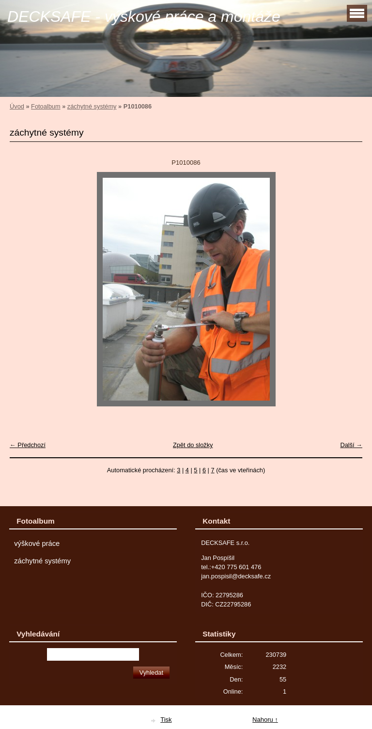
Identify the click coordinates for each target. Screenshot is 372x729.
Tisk (165, 719)
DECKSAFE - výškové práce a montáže (143, 16)
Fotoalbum (45, 106)
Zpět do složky (193, 445)
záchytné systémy (92, 106)
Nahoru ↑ (265, 719)
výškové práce (37, 543)
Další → (351, 445)
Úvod (17, 106)
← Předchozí (28, 445)
